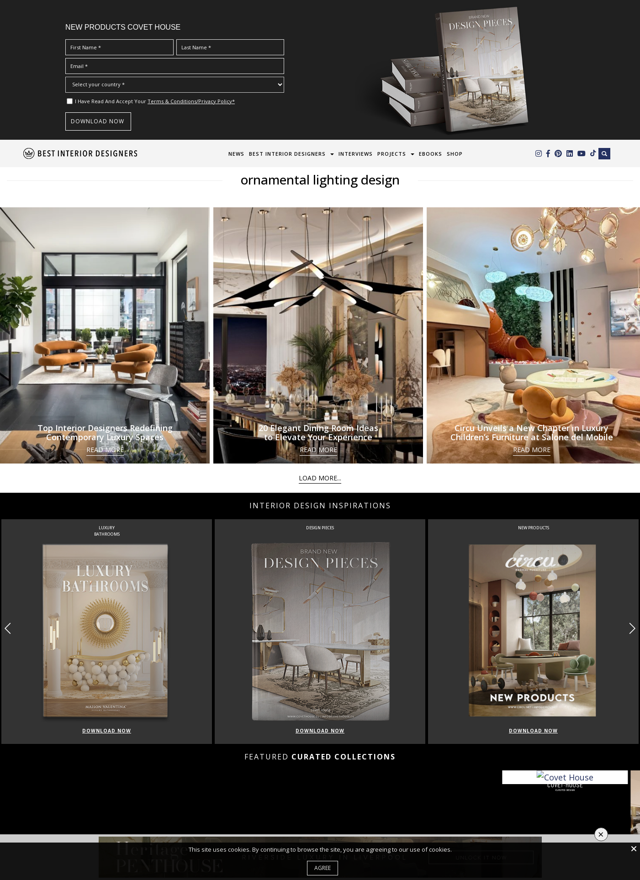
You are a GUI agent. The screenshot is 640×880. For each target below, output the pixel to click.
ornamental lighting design (320, 179)
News (236, 153)
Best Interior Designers (287, 153)
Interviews (356, 153)
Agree (322, 868)
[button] (632, 628)
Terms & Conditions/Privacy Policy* (191, 101)
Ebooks (430, 153)
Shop (455, 153)
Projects (391, 153)
